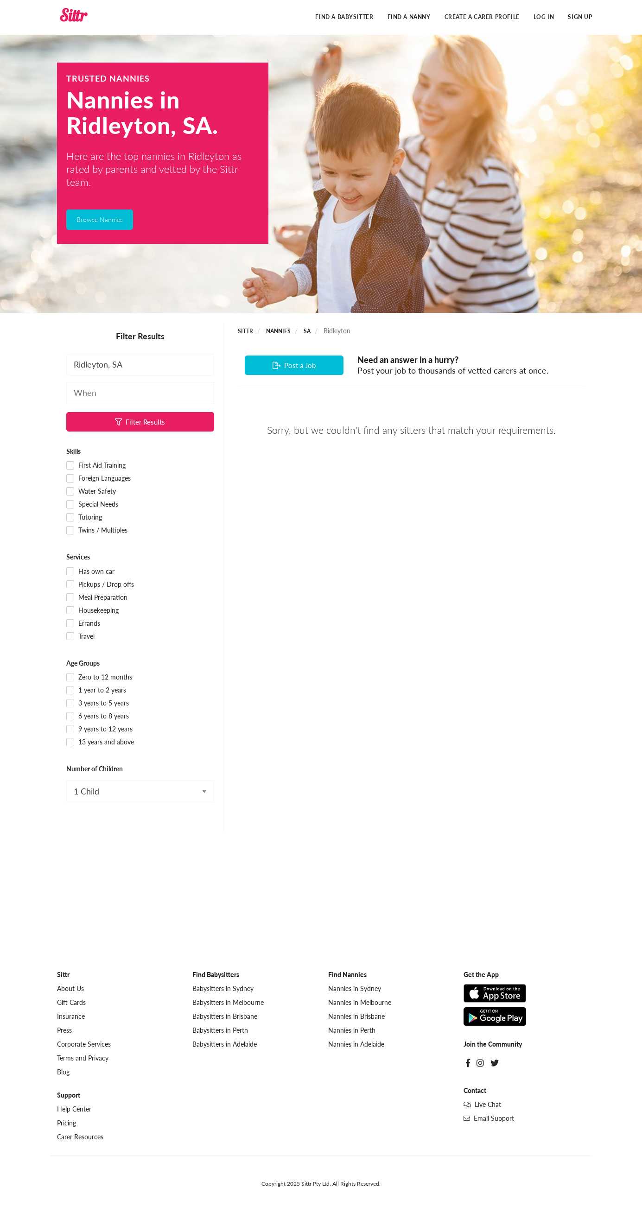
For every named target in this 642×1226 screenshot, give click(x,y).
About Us (70, 989)
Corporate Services (84, 1044)
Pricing (66, 1123)
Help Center (74, 1109)
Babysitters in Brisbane (224, 1017)
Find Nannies (347, 975)
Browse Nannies (99, 220)
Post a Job (294, 366)
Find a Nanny (409, 17)
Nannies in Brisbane (356, 1017)
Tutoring (84, 518)
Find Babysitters (215, 975)
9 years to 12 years (99, 729)
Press (64, 1031)
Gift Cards (71, 1003)
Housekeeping (92, 611)
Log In (544, 17)
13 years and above (100, 742)
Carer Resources (80, 1137)
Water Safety (91, 492)
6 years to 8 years (97, 716)
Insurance (71, 1017)
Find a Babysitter (344, 17)
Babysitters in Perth (220, 1031)
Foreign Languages (98, 479)
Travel (80, 637)
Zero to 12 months (99, 677)
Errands (83, 624)
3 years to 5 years (97, 703)
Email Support (489, 1119)
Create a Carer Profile (482, 17)
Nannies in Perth (351, 1031)
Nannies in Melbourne (359, 1003)
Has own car (90, 572)
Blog (63, 1072)
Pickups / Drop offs (100, 585)
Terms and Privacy (82, 1058)
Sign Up (580, 17)
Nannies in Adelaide (356, 1044)
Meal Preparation (97, 598)
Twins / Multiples (97, 531)
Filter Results (140, 422)
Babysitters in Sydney (223, 989)
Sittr (245, 331)
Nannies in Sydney (354, 989)
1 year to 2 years (96, 690)
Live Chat (482, 1105)
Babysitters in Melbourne (228, 1003)
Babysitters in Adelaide (224, 1044)
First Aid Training (96, 466)
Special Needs (92, 505)
